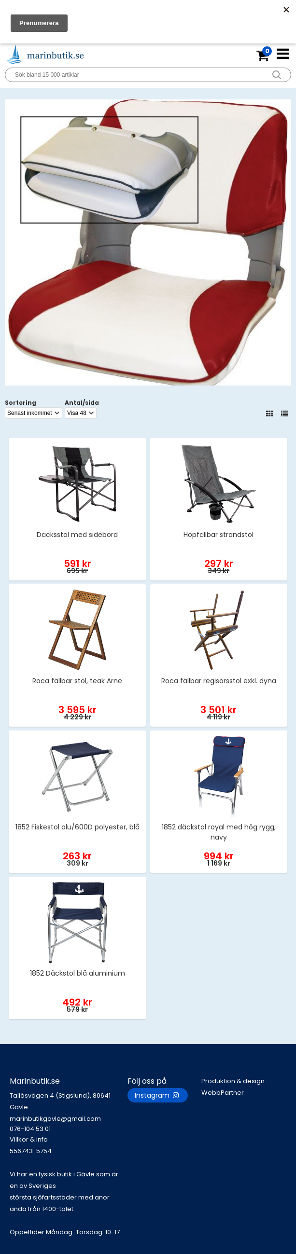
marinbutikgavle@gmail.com (68, 1124)
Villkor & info (29, 1139)
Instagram (158, 1095)
